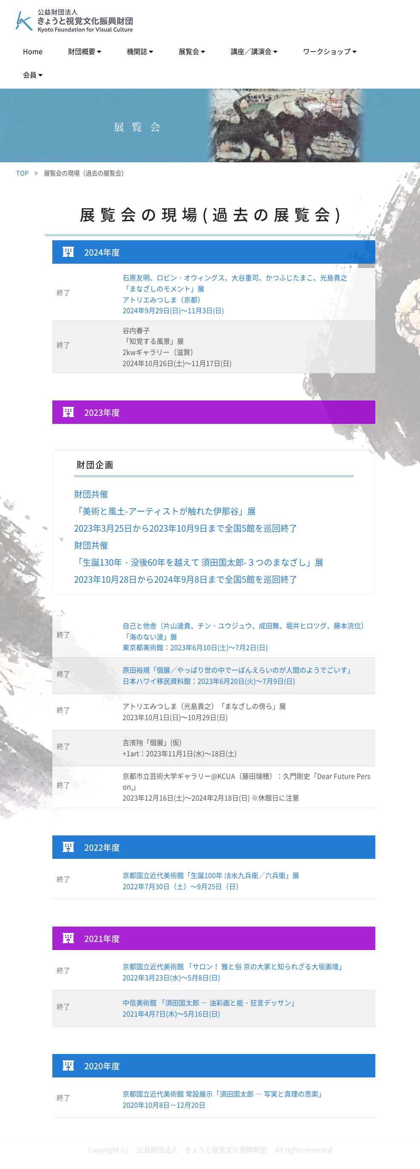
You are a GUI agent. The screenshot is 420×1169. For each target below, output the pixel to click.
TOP (22, 173)
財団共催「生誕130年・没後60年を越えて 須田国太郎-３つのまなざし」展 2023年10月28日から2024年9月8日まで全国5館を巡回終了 (198, 562)
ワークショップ (327, 51)
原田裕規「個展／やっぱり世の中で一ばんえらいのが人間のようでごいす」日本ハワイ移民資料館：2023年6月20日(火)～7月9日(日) (238, 675)
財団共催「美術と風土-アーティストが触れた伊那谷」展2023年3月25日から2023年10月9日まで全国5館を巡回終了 (185, 511)
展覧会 (189, 51)
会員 (30, 74)
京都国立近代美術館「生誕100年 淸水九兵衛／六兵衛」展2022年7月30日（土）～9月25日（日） (211, 880)
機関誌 (137, 51)
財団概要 (81, 51)
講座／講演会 (251, 51)
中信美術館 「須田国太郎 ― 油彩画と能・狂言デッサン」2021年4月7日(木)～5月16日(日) (210, 1008)
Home (33, 51)
